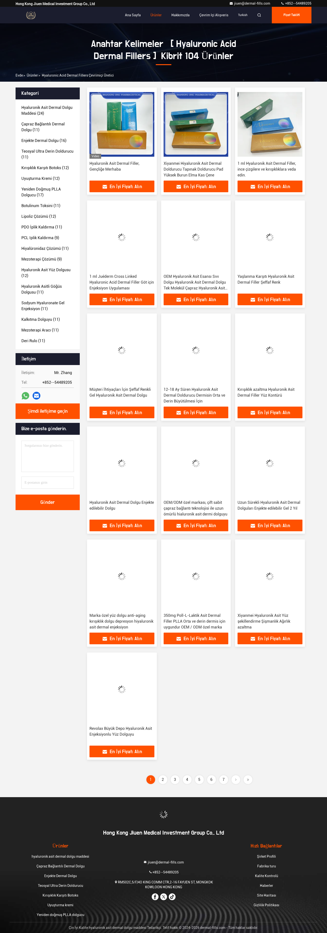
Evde (19, 75)
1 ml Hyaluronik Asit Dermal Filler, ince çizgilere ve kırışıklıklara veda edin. (267, 169)
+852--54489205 (296, 3)
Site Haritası (266, 895)
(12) (45, 168)
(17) (41, 192)
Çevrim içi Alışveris (213, 15)
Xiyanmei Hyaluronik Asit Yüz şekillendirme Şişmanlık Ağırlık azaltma (264, 621)
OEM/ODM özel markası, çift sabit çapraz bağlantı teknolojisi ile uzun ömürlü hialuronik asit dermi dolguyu (195, 508)
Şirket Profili (266, 856)
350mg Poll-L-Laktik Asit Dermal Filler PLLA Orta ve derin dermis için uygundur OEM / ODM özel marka (194, 621)
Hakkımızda (180, 15)
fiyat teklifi (291, 15)
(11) (43, 127)
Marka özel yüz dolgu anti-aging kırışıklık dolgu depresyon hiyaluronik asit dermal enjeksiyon (121, 621)
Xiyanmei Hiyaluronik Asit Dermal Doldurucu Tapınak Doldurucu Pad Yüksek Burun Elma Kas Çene (193, 169)
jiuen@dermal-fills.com (250, 3)
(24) (46, 110)
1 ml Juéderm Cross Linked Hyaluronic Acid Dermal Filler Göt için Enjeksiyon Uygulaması (121, 282)
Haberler (266, 886)
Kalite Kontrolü (266, 876)
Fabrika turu (266, 866)
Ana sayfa (133, 15)
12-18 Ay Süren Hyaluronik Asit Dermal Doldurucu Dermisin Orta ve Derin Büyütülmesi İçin (194, 395)
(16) (43, 140)
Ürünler (156, 15)
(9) (40, 237)
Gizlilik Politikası (266, 905)
